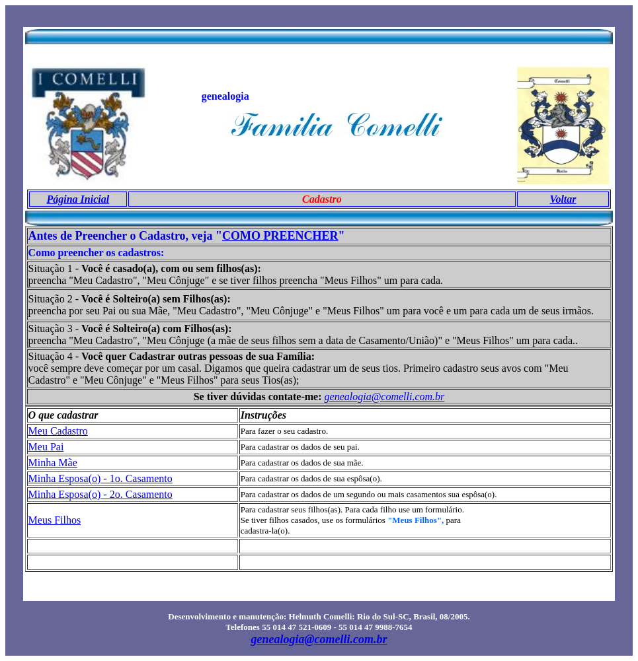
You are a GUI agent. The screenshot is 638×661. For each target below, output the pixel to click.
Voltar (563, 199)
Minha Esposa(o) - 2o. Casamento (100, 494)
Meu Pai (46, 446)
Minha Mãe (52, 462)
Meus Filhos (54, 520)
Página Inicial (78, 199)
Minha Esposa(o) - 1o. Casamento (100, 478)
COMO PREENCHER (280, 235)
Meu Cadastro (58, 430)
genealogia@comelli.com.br (385, 396)
